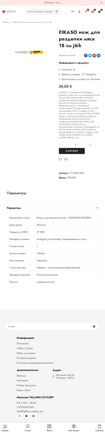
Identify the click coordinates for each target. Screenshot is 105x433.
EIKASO (72, 177)
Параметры (16, 193)
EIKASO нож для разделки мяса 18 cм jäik (32, 22)
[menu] (49, 428)
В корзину (72, 150)
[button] (27, 428)
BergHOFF (49, 2)
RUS (72, 11)
